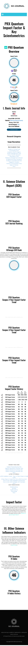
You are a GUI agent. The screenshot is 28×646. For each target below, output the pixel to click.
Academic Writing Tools (14, 149)
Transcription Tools (14, 156)
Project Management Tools (14, 153)
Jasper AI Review (14, 165)
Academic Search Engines (14, 152)
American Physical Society (16, 120)
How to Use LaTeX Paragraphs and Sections (14, 480)
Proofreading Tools (14, 150)
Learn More (14, 545)
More (14, 166)
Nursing (14, 488)
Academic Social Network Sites (14, 160)
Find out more (14, 129)
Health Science (14, 490)
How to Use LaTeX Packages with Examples (14, 482)
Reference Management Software (14, 157)
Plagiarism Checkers (14, 162)
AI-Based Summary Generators (14, 159)
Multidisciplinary (14, 487)
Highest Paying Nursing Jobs (14, 467)
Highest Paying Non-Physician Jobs (14, 468)
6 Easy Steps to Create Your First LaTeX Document (14, 479)
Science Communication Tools (14, 163)
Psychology (14, 491)
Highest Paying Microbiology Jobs (14, 471)
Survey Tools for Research (14, 155)
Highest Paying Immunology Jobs (14, 469)
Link (18, 124)
